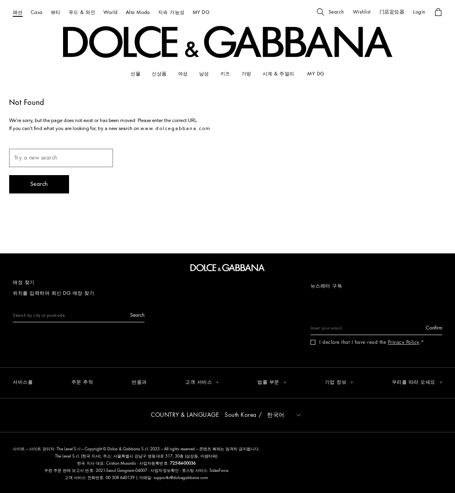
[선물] (135, 73)
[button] (330, 12)
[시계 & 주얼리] (279, 73)
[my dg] (315, 73)
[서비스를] (23, 383)
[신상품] (159, 73)
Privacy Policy (403, 342)
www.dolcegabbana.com (175, 128)
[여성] (183, 73)
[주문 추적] (82, 383)
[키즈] (225, 73)
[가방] (246, 73)
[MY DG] (201, 12)
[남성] (204, 73)
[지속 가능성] (171, 12)
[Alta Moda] (138, 12)
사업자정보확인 (165, 471)
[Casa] (37, 12)
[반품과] (139, 383)
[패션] (18, 12)
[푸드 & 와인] (82, 12)
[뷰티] (56, 12)
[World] (110, 12)
